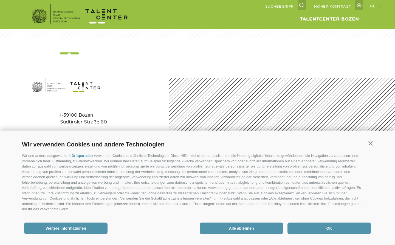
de (373, 6)
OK (329, 228)
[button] (370, 143)
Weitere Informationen (66, 228)
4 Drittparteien (81, 156)
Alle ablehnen (241, 228)
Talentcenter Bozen (329, 19)
